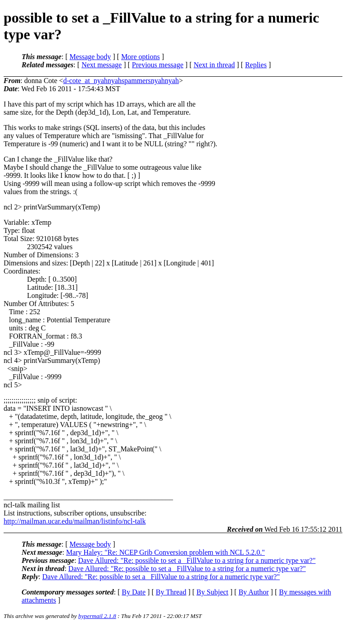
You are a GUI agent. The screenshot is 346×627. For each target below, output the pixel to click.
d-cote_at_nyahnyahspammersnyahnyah (121, 80)
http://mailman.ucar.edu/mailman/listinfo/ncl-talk (75, 521)
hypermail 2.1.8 (97, 616)
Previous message (157, 65)
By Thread (171, 592)
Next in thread (214, 65)
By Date (134, 592)
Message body (90, 56)
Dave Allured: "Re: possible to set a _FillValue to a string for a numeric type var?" (196, 560)
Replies (256, 65)
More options (140, 56)
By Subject (212, 592)
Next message (102, 65)
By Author (253, 592)
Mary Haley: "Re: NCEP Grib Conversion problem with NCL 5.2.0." (165, 552)
